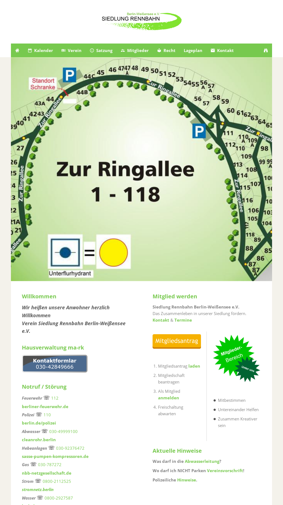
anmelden (168, 397)
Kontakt (161, 320)
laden (194, 366)
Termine (183, 320)
